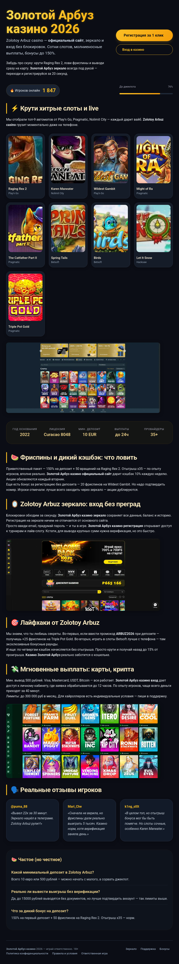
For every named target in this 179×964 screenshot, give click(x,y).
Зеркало (131, 948)
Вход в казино (133, 50)
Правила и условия (64, 953)
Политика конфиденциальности (27, 953)
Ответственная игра (94, 953)
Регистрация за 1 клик (144, 35)
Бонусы (165, 948)
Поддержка (148, 948)
